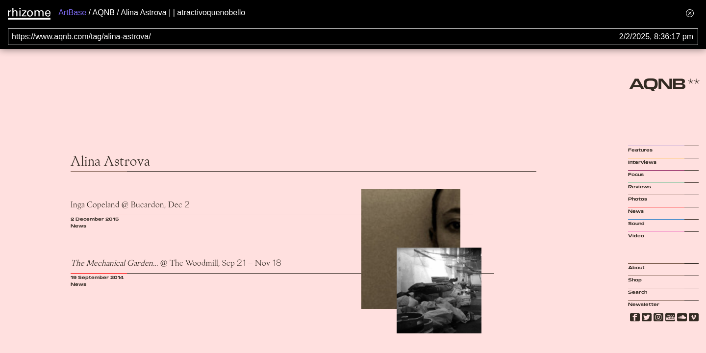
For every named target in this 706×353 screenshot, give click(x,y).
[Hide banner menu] (689, 13)
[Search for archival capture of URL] (353, 36)
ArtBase (72, 12)
